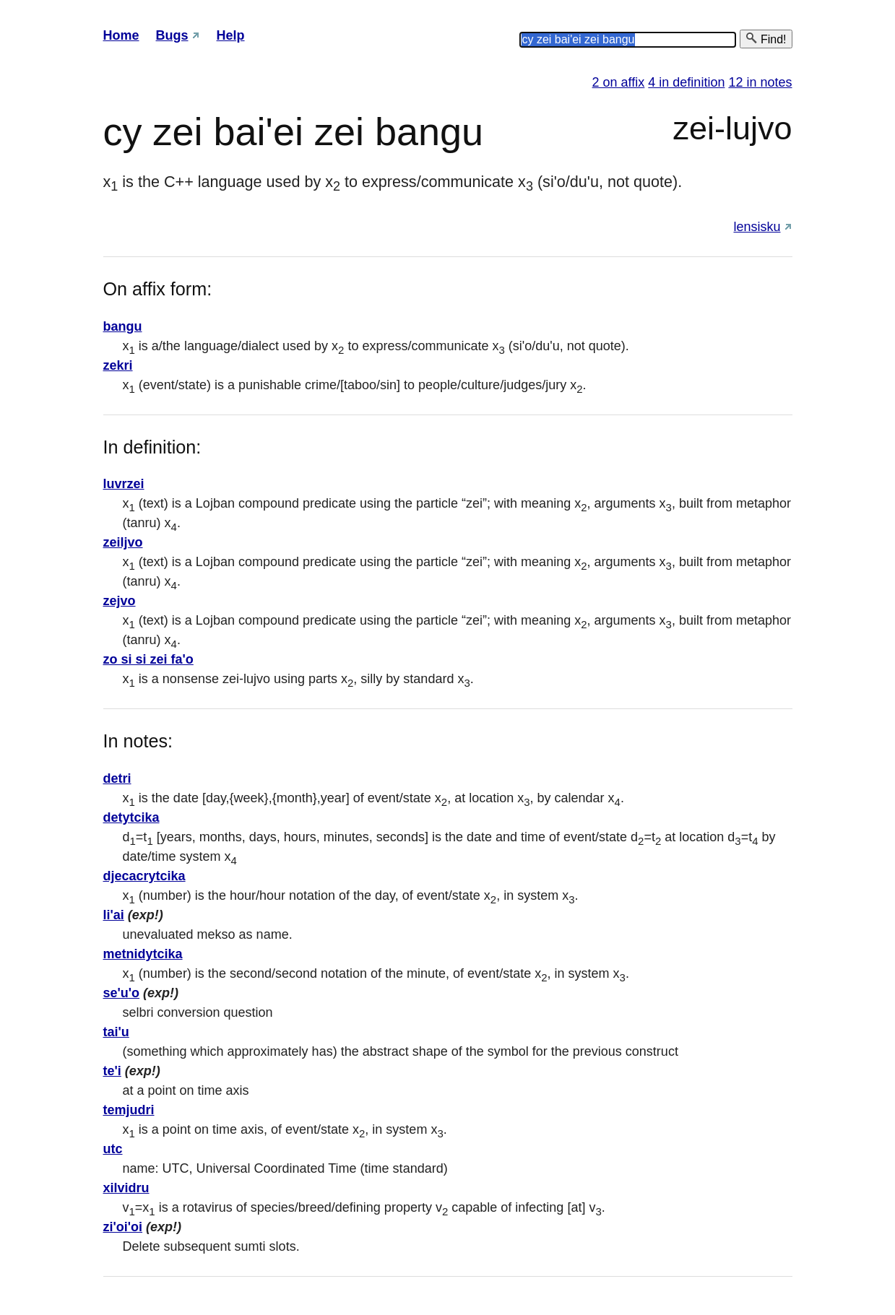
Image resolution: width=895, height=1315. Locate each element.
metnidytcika (143, 954)
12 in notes (760, 82)
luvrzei (123, 484)
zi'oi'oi (123, 1227)
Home (121, 35)
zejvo (119, 601)
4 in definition (686, 82)
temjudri (129, 1110)
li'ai (113, 915)
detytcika (131, 817)
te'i (112, 1071)
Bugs (172, 35)
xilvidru (126, 1188)
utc (113, 1149)
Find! (765, 38)
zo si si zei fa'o (148, 659)
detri (117, 778)
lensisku (756, 227)
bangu (122, 326)
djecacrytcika (144, 876)
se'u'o (121, 993)
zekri (118, 365)
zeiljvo (123, 542)
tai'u (116, 1032)
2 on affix (618, 82)
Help (231, 35)
